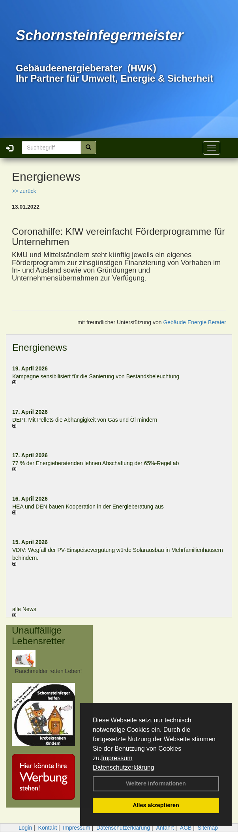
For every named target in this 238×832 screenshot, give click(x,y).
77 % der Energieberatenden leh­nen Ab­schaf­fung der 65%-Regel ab (95, 463)
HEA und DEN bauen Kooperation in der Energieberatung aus (88, 506)
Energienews (39, 347)
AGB (186, 828)
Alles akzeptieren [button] (156, 805)
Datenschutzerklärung (123, 767)
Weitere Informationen (156, 783)
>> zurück (24, 191)
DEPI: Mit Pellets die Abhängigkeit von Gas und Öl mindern (88, 420)
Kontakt (47, 828)
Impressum (116, 758)
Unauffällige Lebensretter (38, 635)
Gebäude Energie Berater (194, 322)
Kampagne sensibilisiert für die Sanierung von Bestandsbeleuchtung (95, 376)
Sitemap (208, 828)
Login (25, 828)
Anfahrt (165, 828)
